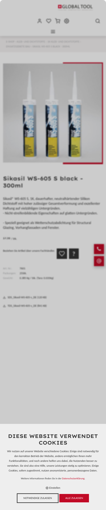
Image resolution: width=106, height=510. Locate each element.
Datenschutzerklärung (73, 478)
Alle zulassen (74, 498)
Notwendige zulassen (37, 498)
